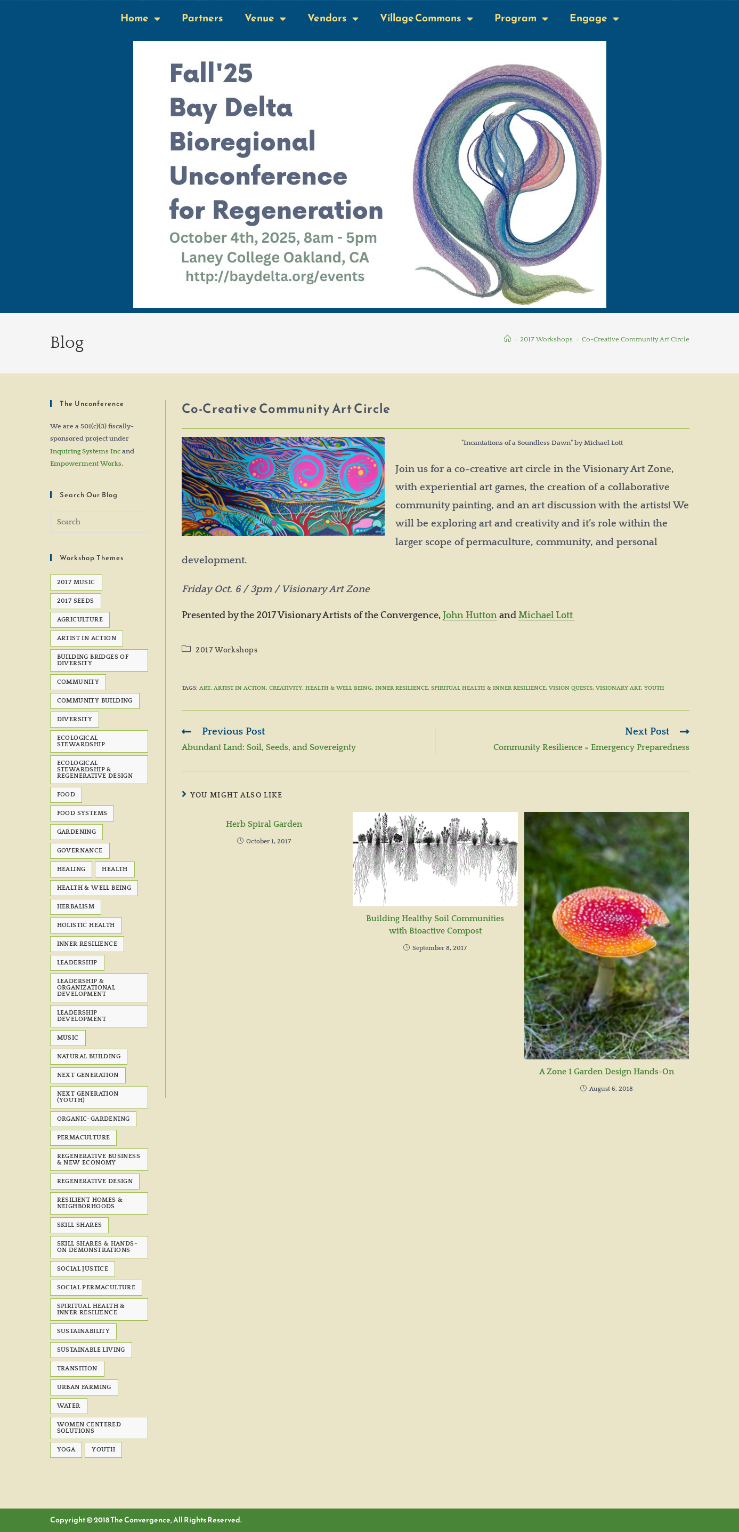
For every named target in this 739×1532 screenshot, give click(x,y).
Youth (654, 688)
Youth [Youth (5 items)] (103, 1449)
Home (140, 18)
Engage (594, 18)
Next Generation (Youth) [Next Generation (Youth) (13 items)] (88, 1097)
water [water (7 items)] (68, 1405)
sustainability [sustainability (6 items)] (83, 1331)
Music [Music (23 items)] (68, 1037)
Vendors (333, 18)
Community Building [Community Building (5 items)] (95, 700)
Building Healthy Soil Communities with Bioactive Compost (435, 924)
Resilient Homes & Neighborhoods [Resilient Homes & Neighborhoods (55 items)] (90, 1203)
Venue (265, 18)
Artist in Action (240, 688)
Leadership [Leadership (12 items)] (77, 962)
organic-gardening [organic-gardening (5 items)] (93, 1118)
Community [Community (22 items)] (78, 682)
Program (521, 18)
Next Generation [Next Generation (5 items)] (88, 1075)
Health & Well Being (338, 688)
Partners (202, 18)
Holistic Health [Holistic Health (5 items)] (86, 925)
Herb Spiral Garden (264, 824)
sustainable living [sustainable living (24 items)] (91, 1349)
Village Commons (426, 18)
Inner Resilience (401, 688)
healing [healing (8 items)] (71, 869)
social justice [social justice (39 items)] (83, 1268)
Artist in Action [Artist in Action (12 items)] (86, 638)
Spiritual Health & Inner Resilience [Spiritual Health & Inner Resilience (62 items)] (91, 1309)
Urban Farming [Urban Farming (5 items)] (84, 1387)
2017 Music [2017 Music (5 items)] (76, 582)
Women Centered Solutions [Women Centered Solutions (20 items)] (89, 1427)
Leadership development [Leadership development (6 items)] (81, 1016)
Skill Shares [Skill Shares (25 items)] (79, 1225)
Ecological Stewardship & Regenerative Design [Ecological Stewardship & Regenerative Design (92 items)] (95, 769)
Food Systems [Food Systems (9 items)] (82, 813)
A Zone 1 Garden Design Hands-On (606, 1071)
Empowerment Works (85, 463)
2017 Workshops (226, 650)
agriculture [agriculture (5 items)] (80, 619)
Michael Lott (546, 615)
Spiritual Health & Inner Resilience (488, 688)
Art (204, 688)
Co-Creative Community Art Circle (635, 339)
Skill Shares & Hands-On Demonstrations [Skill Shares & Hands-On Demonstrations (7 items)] (97, 1247)
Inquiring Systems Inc (85, 451)
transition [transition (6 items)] (77, 1368)
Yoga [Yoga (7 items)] (66, 1449)
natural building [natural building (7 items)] (88, 1056)
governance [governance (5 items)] (80, 850)
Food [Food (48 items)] (66, 794)
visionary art (618, 688)
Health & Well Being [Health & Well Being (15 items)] (94, 887)
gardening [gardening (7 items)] (76, 831)
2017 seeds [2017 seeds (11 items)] (75, 600)
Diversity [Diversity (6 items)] (75, 719)
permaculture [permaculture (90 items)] (83, 1137)
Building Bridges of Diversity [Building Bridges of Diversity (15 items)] (93, 660)
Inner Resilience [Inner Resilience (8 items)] (87, 943)
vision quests (570, 688)
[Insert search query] (99, 522)
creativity (285, 688)
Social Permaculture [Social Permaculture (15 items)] (96, 1287)
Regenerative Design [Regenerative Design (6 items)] (95, 1181)
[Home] (507, 339)
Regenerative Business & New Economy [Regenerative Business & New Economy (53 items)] (98, 1159)
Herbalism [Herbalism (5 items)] (76, 906)
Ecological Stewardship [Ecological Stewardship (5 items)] (81, 741)
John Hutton (470, 615)
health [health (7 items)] (114, 869)
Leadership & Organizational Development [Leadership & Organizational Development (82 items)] (86, 988)
